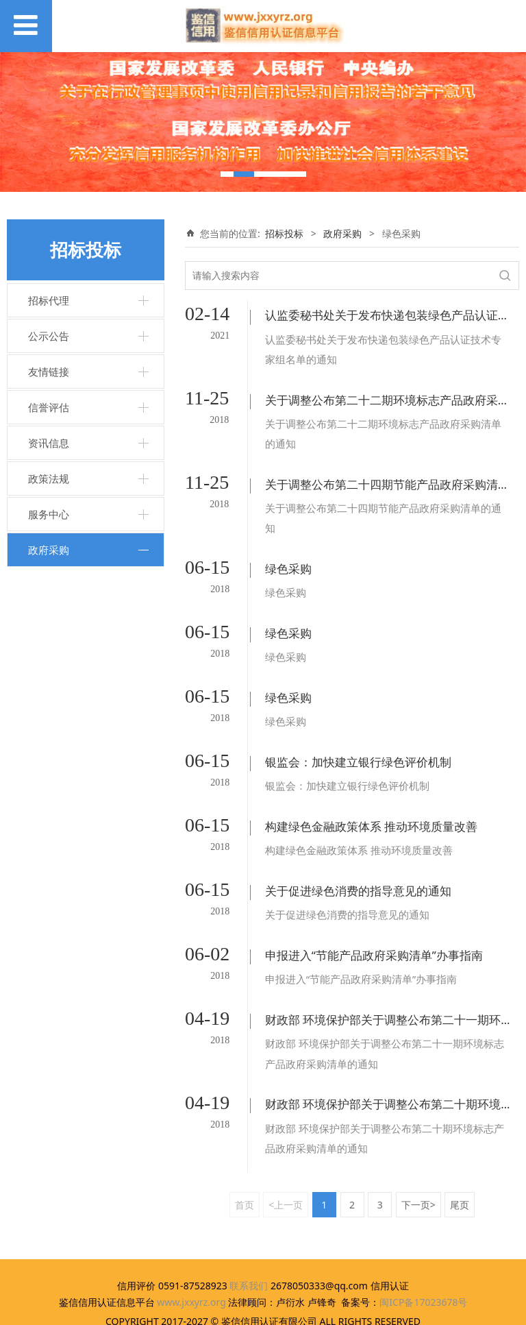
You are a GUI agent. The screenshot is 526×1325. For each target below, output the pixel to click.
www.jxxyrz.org (191, 1234)
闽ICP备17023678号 (423, 1234)
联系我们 (248, 1218)
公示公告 (48, 336)
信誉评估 (48, 407)
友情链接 (48, 371)
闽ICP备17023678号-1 (263, 1308)
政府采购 (48, 550)
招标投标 (284, 233)
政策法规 (48, 478)
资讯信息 (48, 443)
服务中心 (48, 514)
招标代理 (48, 300)
